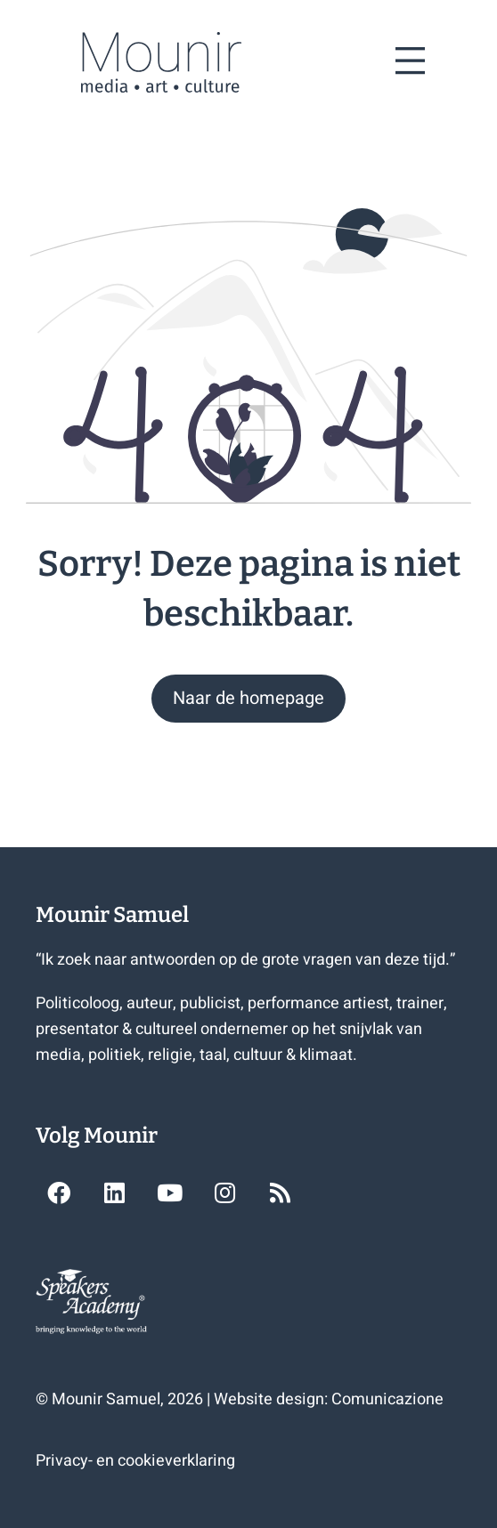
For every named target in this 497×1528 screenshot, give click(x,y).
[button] (248, 699)
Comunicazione (387, 1399)
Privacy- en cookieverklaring (135, 1461)
